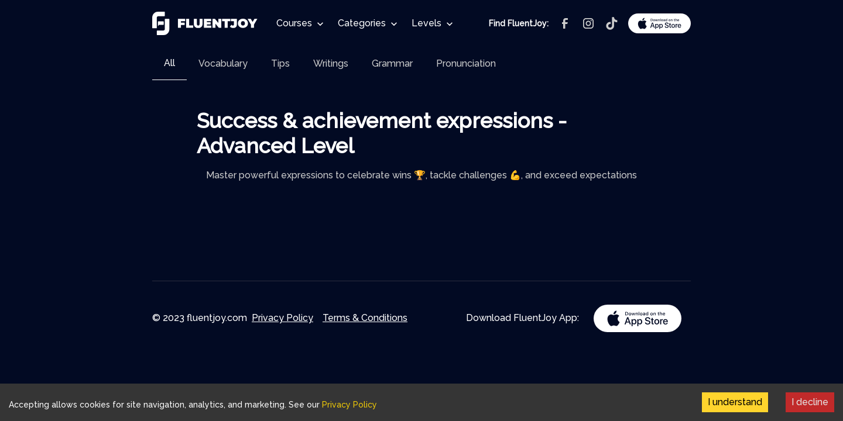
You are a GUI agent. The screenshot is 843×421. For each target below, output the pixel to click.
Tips (280, 63)
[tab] (169, 63)
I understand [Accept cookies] (735, 402)
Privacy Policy (282, 317)
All (169, 62)
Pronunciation (466, 63)
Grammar (392, 63)
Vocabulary (223, 63)
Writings (330, 63)
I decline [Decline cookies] (809, 402)
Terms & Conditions (365, 317)
